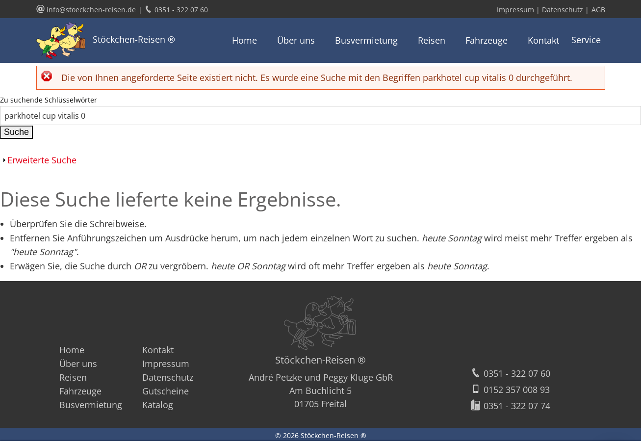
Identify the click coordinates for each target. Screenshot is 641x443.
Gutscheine (165, 391)
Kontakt (543, 40)
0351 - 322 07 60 (510, 373)
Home (244, 40)
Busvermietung (366, 40)
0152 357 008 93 (510, 389)
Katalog (157, 405)
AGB (598, 9)
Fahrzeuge (486, 40)
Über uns (296, 40)
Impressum (165, 363)
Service (586, 40)
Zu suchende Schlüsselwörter (48, 99)
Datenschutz (167, 377)
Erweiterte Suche (42, 160)
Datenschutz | (565, 9)
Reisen (431, 40)
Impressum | (519, 9)
